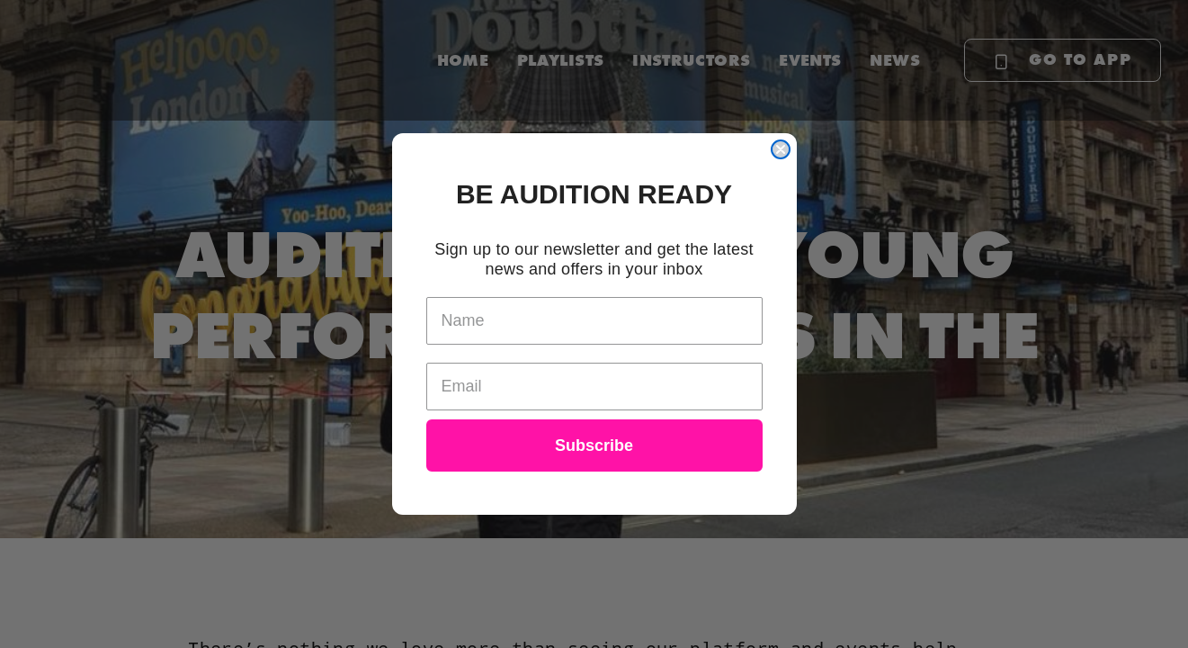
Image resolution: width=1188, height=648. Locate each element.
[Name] (594, 321)
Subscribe (594, 445)
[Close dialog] (781, 149)
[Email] (594, 386)
